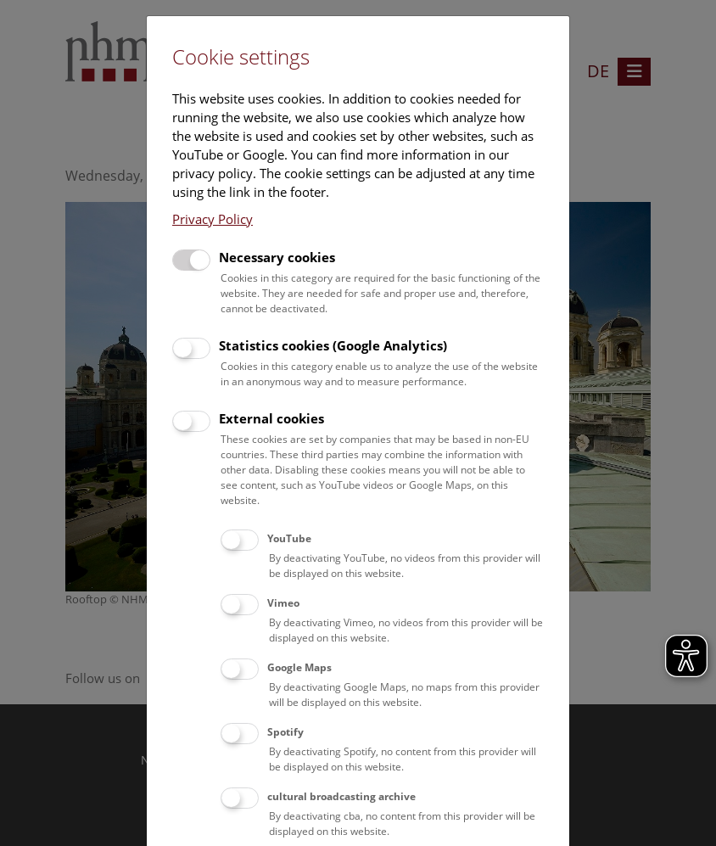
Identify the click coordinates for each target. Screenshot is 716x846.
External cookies (271, 418)
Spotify (285, 732)
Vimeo (283, 603)
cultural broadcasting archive (341, 796)
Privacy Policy (212, 218)
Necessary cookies (277, 257)
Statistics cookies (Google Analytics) (333, 345)
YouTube (289, 538)
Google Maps (299, 667)
